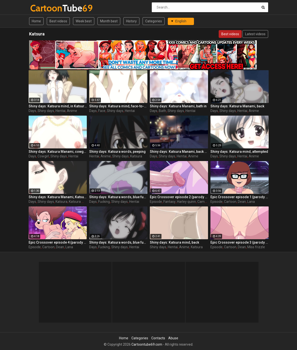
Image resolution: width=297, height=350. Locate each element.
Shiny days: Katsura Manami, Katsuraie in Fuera (58, 197)
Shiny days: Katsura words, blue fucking (118, 242)
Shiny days (46, 111)
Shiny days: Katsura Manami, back (237, 106)
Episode (156, 202)
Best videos (58, 21)
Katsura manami (81, 202)
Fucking (104, 202)
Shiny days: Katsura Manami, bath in (178, 106)
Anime (72, 111)
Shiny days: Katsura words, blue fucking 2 (118, 197)
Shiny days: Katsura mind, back (174, 242)
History (131, 21)
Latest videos (255, 34)
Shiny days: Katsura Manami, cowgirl (58, 152)
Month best (109, 21)
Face (101, 111)
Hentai (60, 111)
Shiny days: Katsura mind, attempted (239, 152)
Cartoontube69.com (146, 344)
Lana (251, 202)
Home (36, 21)
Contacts (158, 338)
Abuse (173, 338)
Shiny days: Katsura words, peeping (117, 152)
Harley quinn (186, 202)
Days (32, 111)
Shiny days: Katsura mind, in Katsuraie (58, 106)
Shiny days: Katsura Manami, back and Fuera (179, 152)
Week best (84, 21)
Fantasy (169, 202)
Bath (162, 111)
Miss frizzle (256, 247)
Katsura (136, 156)
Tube (43, 8)
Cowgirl (43, 156)
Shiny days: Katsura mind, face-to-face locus (118, 106)
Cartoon (230, 202)
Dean (242, 202)
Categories (153, 21)
